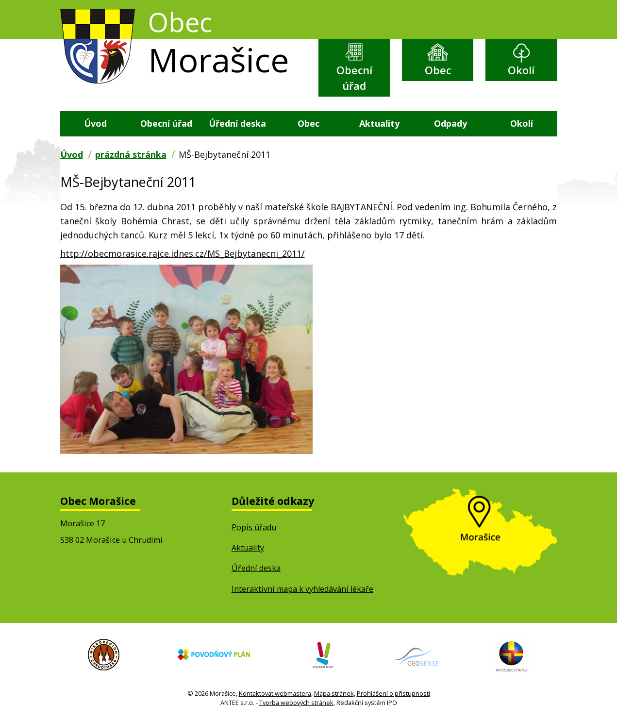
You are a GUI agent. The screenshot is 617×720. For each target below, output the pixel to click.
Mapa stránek (334, 693)
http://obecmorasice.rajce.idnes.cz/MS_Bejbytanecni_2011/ (182, 253)
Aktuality (379, 123)
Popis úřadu (254, 527)
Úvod (95, 123)
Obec (438, 70)
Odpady (450, 123)
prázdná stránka (131, 154)
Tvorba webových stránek (296, 702)
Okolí (521, 70)
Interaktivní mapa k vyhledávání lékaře (302, 589)
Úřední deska (237, 123)
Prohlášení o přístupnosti (393, 693)
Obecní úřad (354, 78)
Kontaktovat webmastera (275, 693)
